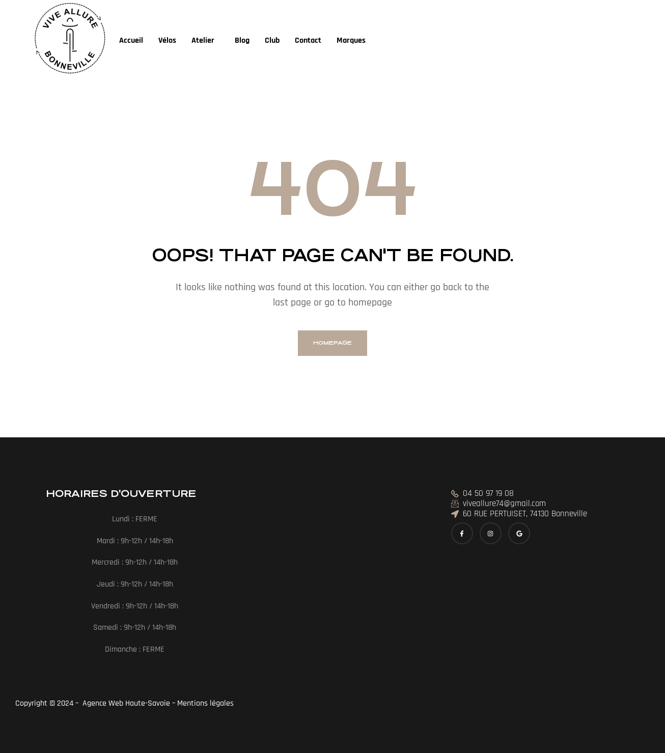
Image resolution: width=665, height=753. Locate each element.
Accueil (131, 40)
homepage (332, 343)
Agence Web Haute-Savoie (125, 703)
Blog (242, 40)
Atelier (202, 40)
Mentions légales (206, 703)
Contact (308, 40)
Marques (351, 40)
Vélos (167, 40)
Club (272, 40)
